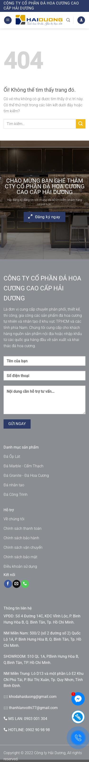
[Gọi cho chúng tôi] (25, 584)
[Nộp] (80, 123)
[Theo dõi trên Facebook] (8, 584)
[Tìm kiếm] (68, 20)
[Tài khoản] (81, 20)
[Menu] (8, 20)
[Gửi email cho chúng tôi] (16, 584)
